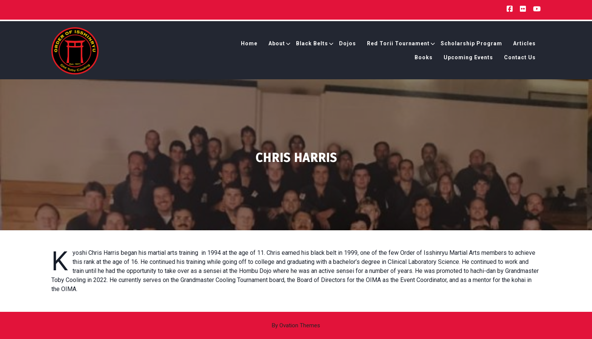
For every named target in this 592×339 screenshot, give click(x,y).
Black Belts (312, 45)
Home (249, 45)
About (276, 45)
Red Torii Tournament (398, 45)
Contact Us (520, 58)
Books (424, 58)
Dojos (347, 45)
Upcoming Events (468, 58)
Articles (524, 45)
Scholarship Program (471, 45)
